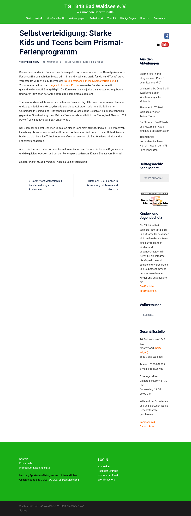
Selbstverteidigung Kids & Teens (84, 62)
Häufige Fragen (128, 18)
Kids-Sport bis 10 (55, 18)
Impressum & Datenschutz (34, 467)
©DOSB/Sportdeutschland (64, 479)
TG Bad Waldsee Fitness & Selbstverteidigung (90, 80)
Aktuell (38, 18)
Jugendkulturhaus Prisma (64, 85)
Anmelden (104, 466)
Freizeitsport (96, 18)
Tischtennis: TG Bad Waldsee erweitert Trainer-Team (151, 112)
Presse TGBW (31, 62)
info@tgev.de (155, 368)
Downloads (159, 18)
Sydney (23, 510)
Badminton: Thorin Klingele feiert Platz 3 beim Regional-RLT (152, 78)
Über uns (144, 18)
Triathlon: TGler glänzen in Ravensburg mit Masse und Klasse (102, 185)
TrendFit (111, 18)
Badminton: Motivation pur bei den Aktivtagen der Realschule (45, 185)
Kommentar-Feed (108, 475)
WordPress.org (106, 479)
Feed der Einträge (108, 470)
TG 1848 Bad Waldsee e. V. (95, 6)
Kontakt (23, 459)
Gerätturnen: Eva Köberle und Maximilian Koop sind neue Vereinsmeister (154, 127)
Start (28, 18)
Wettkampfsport (77, 18)
